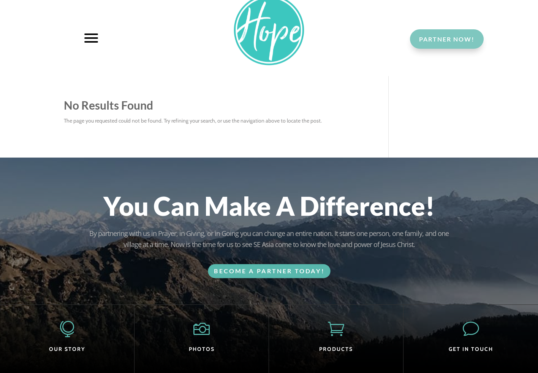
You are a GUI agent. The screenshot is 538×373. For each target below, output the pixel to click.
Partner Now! (447, 39)
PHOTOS (202, 349)
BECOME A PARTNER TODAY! (269, 270)
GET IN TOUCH (471, 349)
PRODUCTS (336, 349)
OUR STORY (67, 349)
